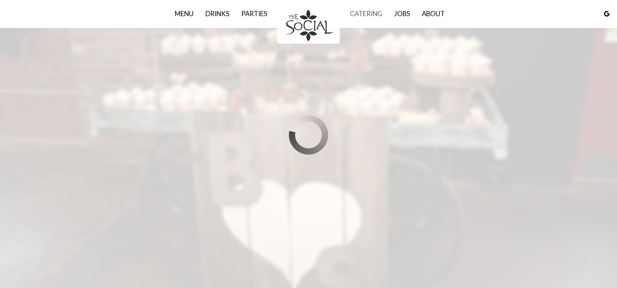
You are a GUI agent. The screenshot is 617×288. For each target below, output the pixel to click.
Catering (366, 14)
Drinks (217, 14)
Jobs (402, 14)
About (433, 14)
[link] (308, 25)
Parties (254, 14)
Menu (184, 14)
